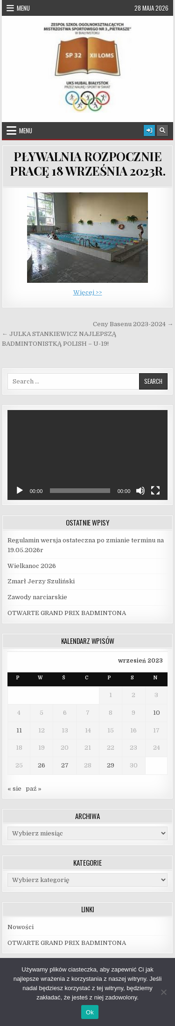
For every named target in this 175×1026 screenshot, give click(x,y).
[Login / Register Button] (149, 130)
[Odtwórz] (19, 490)
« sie (14, 788)
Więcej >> (87, 292)
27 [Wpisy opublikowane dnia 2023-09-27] (65, 765)
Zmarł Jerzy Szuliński (41, 581)
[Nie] (163, 992)
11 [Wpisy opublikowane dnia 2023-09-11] (19, 730)
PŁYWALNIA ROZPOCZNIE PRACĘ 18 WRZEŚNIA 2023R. (87, 163)
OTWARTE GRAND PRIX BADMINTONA (66, 612)
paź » (34, 788)
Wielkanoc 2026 (31, 565)
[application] (87, 455)
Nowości (20, 926)
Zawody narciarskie (37, 597)
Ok (90, 1012)
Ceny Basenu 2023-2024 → (133, 324)
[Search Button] (162, 130)
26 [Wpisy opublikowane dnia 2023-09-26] (41, 765)
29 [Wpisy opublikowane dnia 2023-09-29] (110, 765)
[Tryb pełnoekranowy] (155, 490)
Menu (23, 8)
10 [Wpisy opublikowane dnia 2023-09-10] (156, 712)
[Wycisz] (140, 490)
